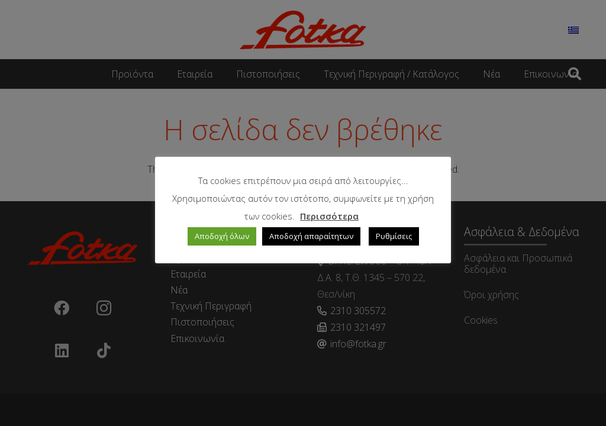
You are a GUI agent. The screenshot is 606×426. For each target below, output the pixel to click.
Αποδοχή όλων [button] (222, 236)
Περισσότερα (329, 216)
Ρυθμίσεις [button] (394, 236)
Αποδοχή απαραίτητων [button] (311, 236)
